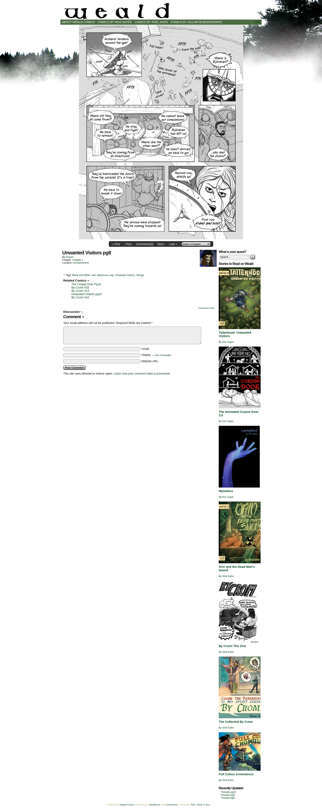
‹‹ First (116, 244)
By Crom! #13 (80, 290)
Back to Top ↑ (204, 804)
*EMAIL (156, 355)
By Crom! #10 (80, 297)
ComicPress (172, 804)
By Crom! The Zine (232, 646)
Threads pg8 (228, 797)
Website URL (149, 361)
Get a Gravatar (163, 355)
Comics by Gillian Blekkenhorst (197, 22)
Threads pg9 (228, 795)
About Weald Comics (78, 22)
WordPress (154, 804)
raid (93, 275)
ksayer (69, 257)
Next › (161, 244)
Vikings (140, 275)
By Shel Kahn (226, 576)
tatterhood (102, 275)
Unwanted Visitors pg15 (86, 294)
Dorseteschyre (81, 262)
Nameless (226, 491)
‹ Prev (128, 244)
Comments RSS (206, 308)
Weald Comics (161, 11)
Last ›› (173, 244)
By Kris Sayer (226, 342)
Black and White (81, 275)
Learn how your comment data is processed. (142, 373)
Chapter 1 (77, 259)
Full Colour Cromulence (236, 774)
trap (111, 275)
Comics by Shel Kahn (151, 22)
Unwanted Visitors (125, 275)
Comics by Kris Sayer (115, 22)
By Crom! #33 (80, 287)
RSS (257, 22)
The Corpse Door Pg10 (86, 284)
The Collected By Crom (236, 721)
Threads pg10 (228, 792)
